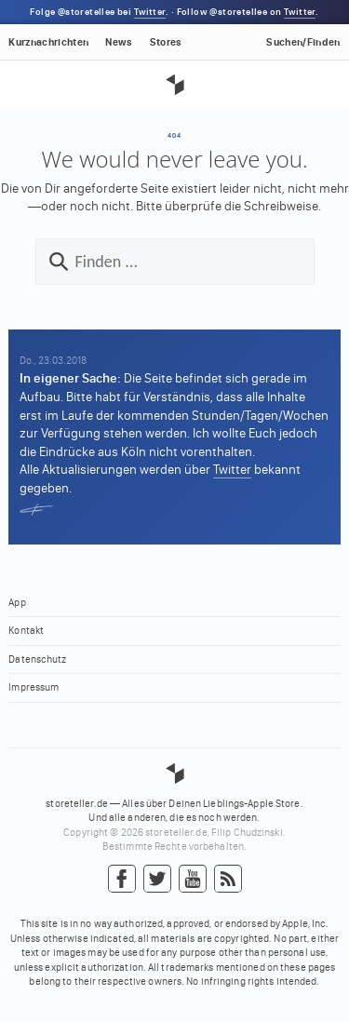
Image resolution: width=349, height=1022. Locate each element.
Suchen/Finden (303, 42)
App (16, 603)
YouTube (193, 879)
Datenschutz (37, 659)
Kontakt (26, 631)
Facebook (122, 879)
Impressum (33, 687)
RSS (228, 879)
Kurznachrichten (48, 42)
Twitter (150, 12)
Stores (166, 42)
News (118, 42)
